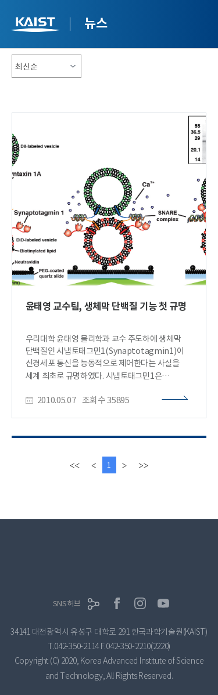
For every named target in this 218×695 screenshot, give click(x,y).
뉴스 (95, 23)
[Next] (124, 465)
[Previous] (94, 465)
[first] (74, 465)
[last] (143, 465)
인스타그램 (140, 603)
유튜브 (163, 603)
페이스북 (117, 603)
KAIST (36, 26)
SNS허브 (67, 604)
